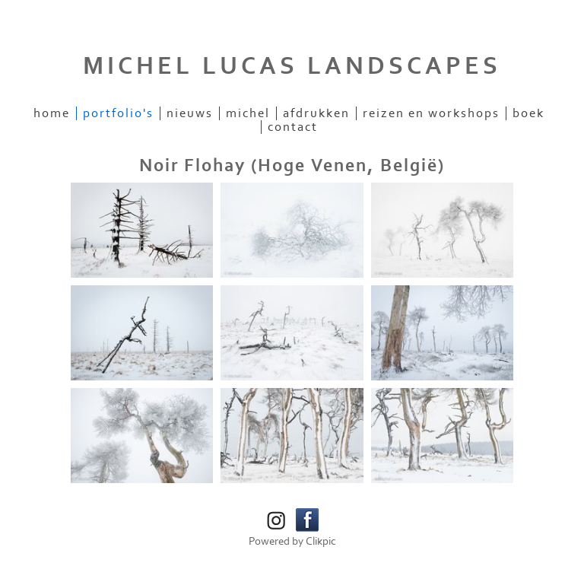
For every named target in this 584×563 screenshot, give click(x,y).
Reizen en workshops (431, 113)
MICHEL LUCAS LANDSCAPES (292, 66)
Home (51, 113)
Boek (528, 113)
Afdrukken (316, 113)
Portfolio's (118, 113)
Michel (248, 113)
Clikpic (321, 541)
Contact (293, 127)
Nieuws (190, 113)
